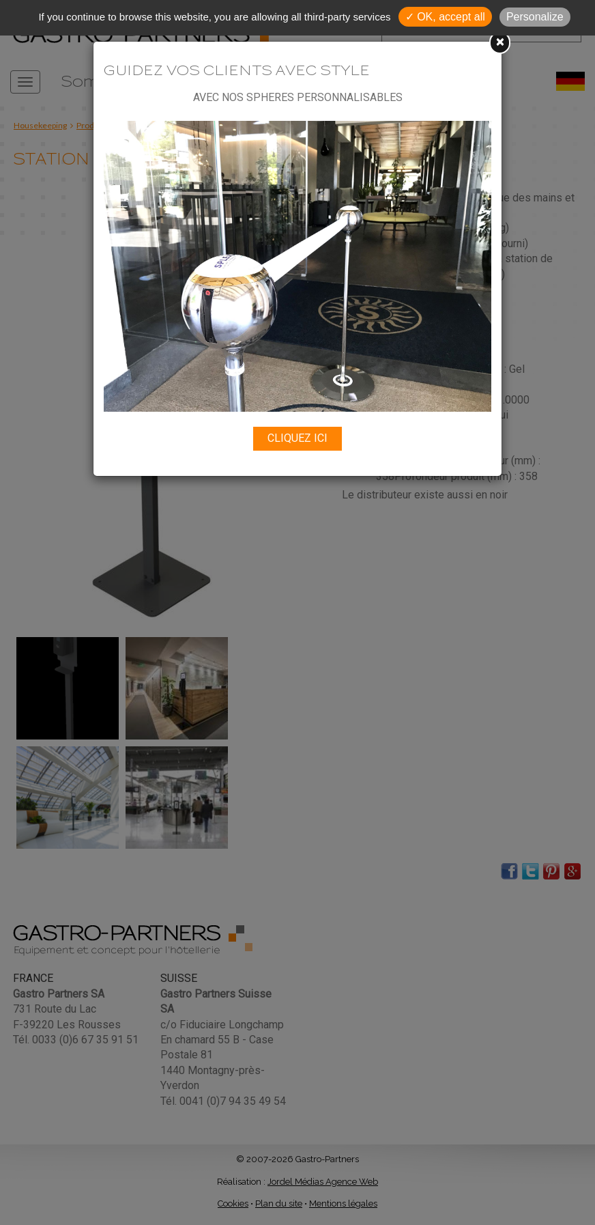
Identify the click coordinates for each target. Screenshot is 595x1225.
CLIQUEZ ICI (297, 438)
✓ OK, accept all (445, 17)
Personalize (535, 17)
